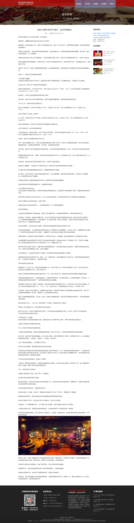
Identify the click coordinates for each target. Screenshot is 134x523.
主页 (63, 18)
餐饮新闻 (76, 18)
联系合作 (112, 4)
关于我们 (87, 4)
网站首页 (78, 4)
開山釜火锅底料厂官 (70, 517)
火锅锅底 (95, 4)
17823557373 (100, 39)
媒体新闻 (103, 4)
